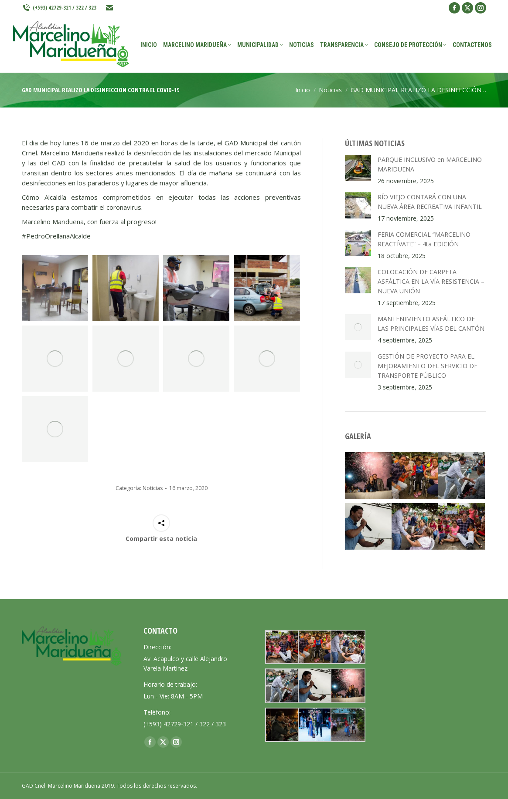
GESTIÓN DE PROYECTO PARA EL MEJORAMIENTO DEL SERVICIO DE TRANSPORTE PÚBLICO (427, 365)
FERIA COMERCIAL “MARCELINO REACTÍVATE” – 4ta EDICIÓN (424, 239)
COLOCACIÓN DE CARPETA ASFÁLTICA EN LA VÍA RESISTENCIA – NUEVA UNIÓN (431, 281)
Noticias (153, 488)
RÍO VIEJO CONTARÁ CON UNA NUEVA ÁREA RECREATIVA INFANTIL (430, 202)
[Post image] (358, 168)
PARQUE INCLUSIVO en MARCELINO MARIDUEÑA (430, 164)
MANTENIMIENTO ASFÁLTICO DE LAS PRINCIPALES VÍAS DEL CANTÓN (431, 323)
